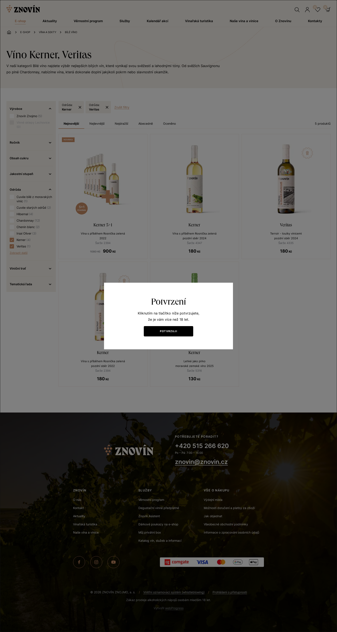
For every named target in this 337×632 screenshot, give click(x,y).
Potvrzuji (168, 331)
